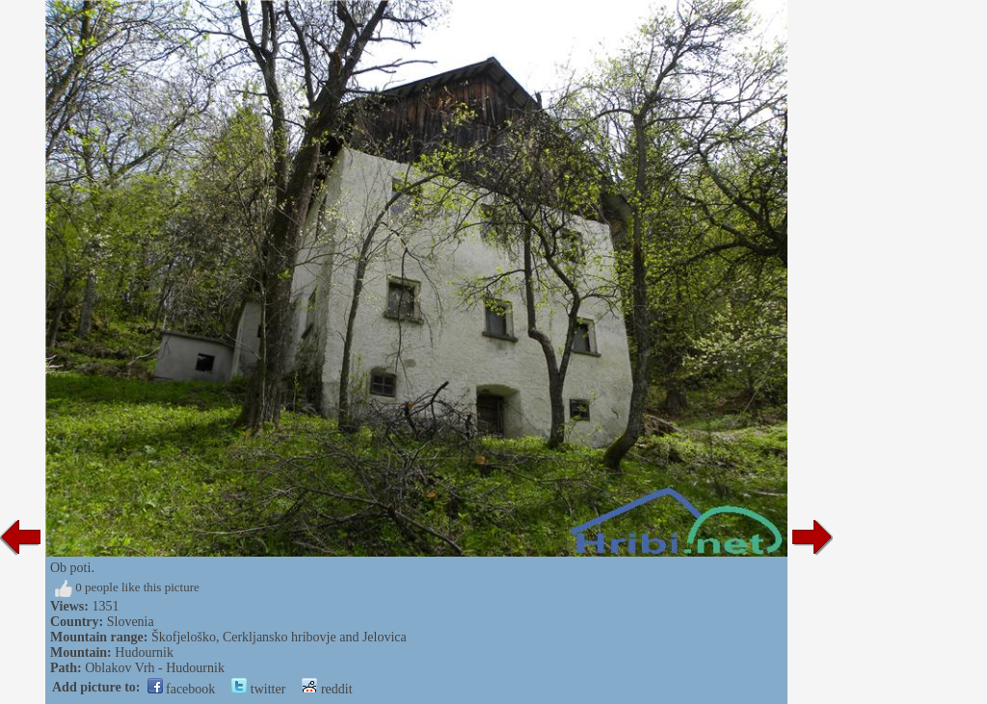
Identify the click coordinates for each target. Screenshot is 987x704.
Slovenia (130, 621)
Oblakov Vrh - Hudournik (155, 668)
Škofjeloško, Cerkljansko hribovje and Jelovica (279, 637)
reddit (327, 689)
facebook (181, 689)
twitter (258, 689)
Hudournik (144, 652)
